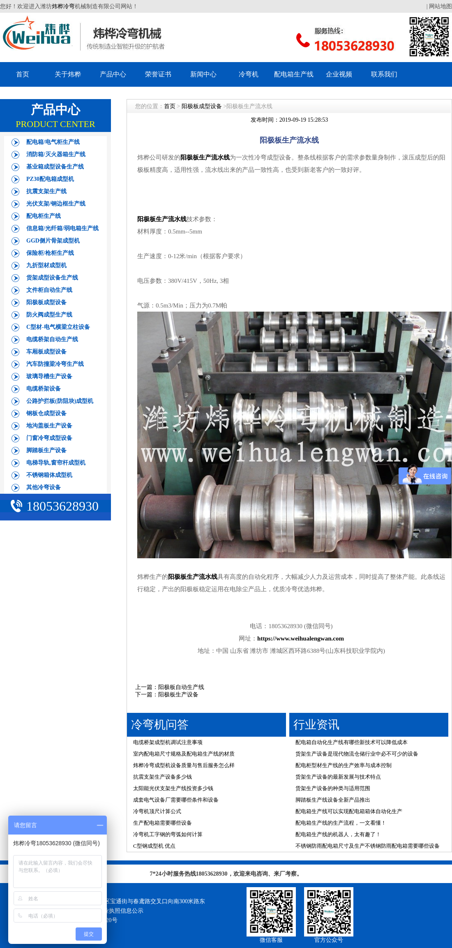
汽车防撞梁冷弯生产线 (55, 364)
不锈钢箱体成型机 (49, 475)
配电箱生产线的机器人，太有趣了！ (338, 834)
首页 (22, 74)
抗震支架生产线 (46, 191)
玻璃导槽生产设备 (49, 376)
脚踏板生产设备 (46, 450)
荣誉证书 (158, 74)
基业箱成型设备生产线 (55, 167)
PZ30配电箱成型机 (50, 179)
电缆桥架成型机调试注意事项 (168, 742)
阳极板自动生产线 (181, 687)
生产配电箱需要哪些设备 (162, 823)
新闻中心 (203, 74)
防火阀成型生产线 (49, 315)
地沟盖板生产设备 (49, 426)
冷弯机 (248, 74)
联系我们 (384, 74)
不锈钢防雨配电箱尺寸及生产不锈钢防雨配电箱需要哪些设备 (367, 846)
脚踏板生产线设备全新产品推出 (332, 800)
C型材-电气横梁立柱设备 (58, 327)
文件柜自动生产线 (49, 290)
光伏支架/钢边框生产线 (55, 204)
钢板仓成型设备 (46, 413)
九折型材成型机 (46, 265)
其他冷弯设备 (43, 487)
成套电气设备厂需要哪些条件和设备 (176, 800)
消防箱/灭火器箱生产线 (55, 154)
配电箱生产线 (294, 74)
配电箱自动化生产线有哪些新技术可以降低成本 (351, 742)
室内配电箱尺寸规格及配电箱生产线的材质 (184, 754)
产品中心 (113, 74)
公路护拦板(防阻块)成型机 (59, 401)
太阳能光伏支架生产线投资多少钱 (173, 788)
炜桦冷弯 (63, 6)
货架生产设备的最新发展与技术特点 (338, 777)
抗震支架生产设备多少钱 (162, 777)
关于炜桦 (68, 74)
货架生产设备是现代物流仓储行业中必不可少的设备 (356, 754)
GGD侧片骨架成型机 (53, 241)
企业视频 (339, 74)
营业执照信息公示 (120, 911)
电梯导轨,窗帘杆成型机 (55, 463)
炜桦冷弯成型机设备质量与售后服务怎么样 (184, 765)
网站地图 (440, 6)
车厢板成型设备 (46, 352)
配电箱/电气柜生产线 (53, 142)
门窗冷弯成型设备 (49, 438)
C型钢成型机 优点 (154, 846)
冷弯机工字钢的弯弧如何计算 (168, 834)
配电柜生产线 (43, 216)
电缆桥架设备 (43, 389)
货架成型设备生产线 (52, 278)
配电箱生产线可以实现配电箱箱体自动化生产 (348, 811)
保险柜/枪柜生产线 (50, 253)
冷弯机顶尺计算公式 (157, 811)
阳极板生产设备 (178, 694)
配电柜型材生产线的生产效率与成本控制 (343, 765)
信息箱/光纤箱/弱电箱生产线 (62, 228)
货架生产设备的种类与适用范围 (332, 788)
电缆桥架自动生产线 (52, 339)
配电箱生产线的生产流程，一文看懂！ (340, 823)
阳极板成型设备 (46, 302)
